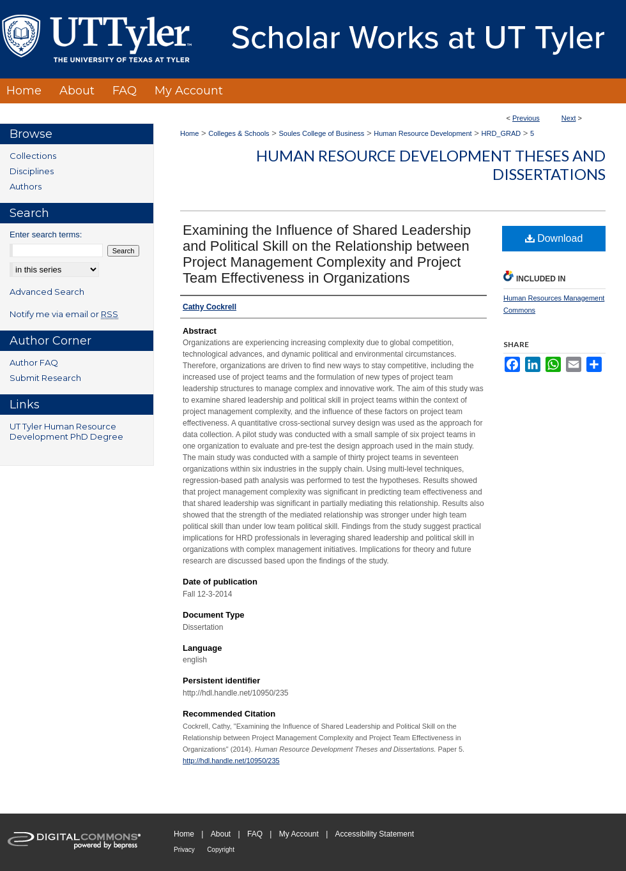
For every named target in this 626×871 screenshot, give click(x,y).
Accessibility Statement (374, 834)
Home (189, 133)
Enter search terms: (46, 234)
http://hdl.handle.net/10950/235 (231, 760)
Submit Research (45, 378)
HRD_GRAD (501, 133)
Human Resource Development (422, 133)
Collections (33, 156)
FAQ (255, 834)
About (221, 834)
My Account (299, 834)
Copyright (220, 849)
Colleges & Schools (238, 133)
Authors (26, 186)
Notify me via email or (64, 314)
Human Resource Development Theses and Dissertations (431, 164)
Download (554, 238)
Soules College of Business (321, 133)
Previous (526, 118)
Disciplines (32, 171)
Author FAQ (34, 362)
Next (568, 118)
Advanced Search (47, 292)
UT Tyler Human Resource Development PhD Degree (66, 431)
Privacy (184, 849)
